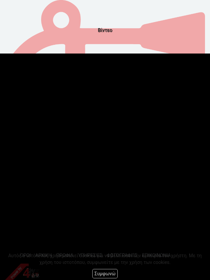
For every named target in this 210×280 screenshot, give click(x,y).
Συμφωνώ (104, 273)
